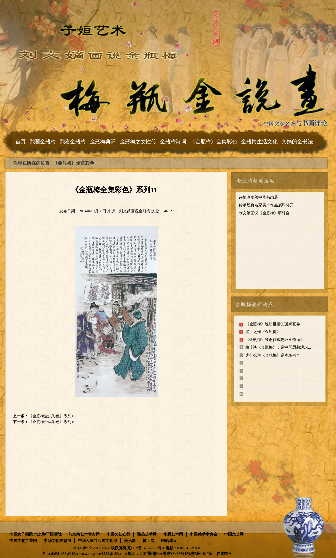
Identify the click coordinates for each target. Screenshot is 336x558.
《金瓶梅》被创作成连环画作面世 (274, 339)
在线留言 (224, 553)
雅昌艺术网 (147, 534)
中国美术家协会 (203, 534)
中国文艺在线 (118, 534)
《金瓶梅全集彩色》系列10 (51, 422)
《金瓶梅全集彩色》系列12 (51, 416)
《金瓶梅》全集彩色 (213, 141)
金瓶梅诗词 (173, 141)
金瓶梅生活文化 (259, 141)
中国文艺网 (234, 534)
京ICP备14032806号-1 (146, 548)
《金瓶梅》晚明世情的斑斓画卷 (272, 324)
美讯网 (130, 540)
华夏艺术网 (173, 534)
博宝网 (148, 540)
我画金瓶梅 (43, 141)
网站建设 (169, 540)
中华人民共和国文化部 (97, 540)
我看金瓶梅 (73, 141)
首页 (20, 141)
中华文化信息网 (57, 540)
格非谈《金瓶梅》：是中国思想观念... (278, 347)
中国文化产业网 (23, 540)
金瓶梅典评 (103, 141)
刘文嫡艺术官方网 (84, 534)
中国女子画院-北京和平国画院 (35, 534)
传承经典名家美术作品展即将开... (268, 205)
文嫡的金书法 (297, 141)
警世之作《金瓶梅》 (263, 331)
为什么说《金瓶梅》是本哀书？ (272, 355)
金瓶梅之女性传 (138, 141)
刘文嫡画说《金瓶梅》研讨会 (264, 213)
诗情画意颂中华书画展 (258, 197)
